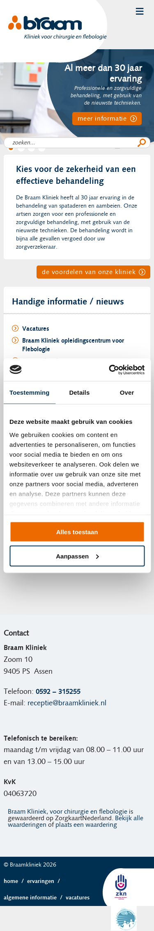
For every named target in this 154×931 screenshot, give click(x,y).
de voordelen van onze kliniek (89, 272)
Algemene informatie (35, 898)
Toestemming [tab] (29, 392)
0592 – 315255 (58, 691)
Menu (139, 11)
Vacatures (78, 898)
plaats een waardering (86, 824)
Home (15, 881)
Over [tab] (127, 392)
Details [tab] (79, 392)
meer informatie (102, 118)
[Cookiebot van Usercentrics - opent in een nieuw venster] (110, 369)
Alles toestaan (77, 531)
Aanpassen (77, 555)
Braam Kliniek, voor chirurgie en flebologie (67, 811)
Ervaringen (45, 881)
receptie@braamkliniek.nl (67, 703)
